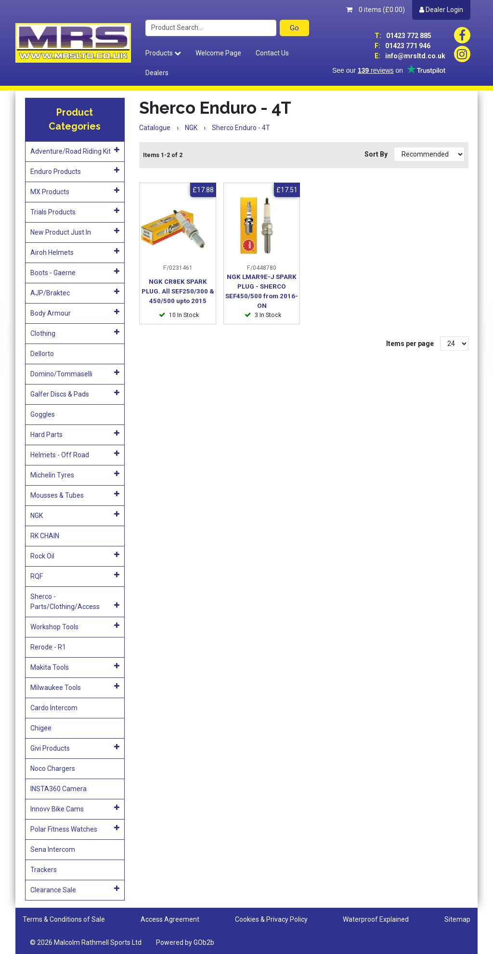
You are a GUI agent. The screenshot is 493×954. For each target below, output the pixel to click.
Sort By (376, 154)
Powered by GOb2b (185, 942)
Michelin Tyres (75, 474)
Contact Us (272, 53)
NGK (75, 515)
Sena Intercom (52, 849)
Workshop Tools (75, 626)
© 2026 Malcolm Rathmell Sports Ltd (86, 942)
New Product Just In (75, 231)
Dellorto (42, 354)
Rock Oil (75, 555)
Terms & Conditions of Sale (64, 919)
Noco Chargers (52, 768)
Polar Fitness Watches (75, 828)
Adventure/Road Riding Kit (75, 150)
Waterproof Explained (376, 919)
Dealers (157, 73)
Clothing (75, 333)
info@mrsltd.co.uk (410, 56)
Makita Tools (75, 666)
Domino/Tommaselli (75, 373)
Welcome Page (218, 53)
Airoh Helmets (75, 252)
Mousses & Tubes (75, 494)
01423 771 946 (402, 46)
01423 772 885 (403, 36)
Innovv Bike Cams (75, 808)
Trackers (43, 870)
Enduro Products (75, 171)
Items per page (410, 343)
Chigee (41, 728)
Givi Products (75, 747)
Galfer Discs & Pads (75, 393)
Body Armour (75, 312)
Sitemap (457, 919)
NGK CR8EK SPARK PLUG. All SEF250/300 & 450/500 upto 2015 (178, 291)
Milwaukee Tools (75, 687)
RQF (75, 575)
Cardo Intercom (54, 708)
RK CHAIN (44, 536)
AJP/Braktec (75, 292)
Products (163, 53)
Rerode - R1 (48, 647)
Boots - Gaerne (75, 272)
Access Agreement (170, 919)
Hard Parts (75, 434)
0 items (375, 9)
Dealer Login (441, 9)
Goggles (42, 414)
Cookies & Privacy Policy (271, 919)
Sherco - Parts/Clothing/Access (75, 601)
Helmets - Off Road (75, 454)
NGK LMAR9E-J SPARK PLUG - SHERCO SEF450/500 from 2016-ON (261, 291)
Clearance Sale (75, 889)
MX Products (75, 191)
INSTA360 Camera (58, 789)
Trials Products (75, 211)
